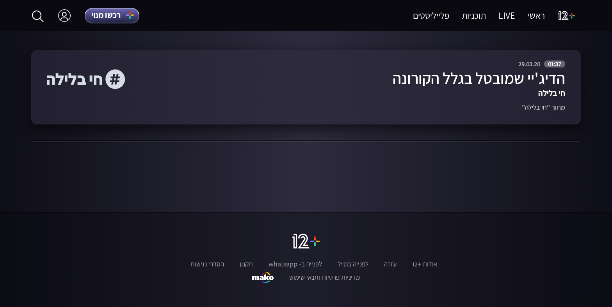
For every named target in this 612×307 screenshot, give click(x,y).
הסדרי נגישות (207, 264)
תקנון (246, 264)
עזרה (390, 264)
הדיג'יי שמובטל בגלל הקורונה (479, 78)
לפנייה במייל (353, 264)
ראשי (536, 15)
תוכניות (474, 15)
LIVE (506, 15)
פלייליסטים (431, 15)
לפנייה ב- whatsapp (295, 264)
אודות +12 (425, 264)
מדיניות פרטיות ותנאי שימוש (324, 277)
